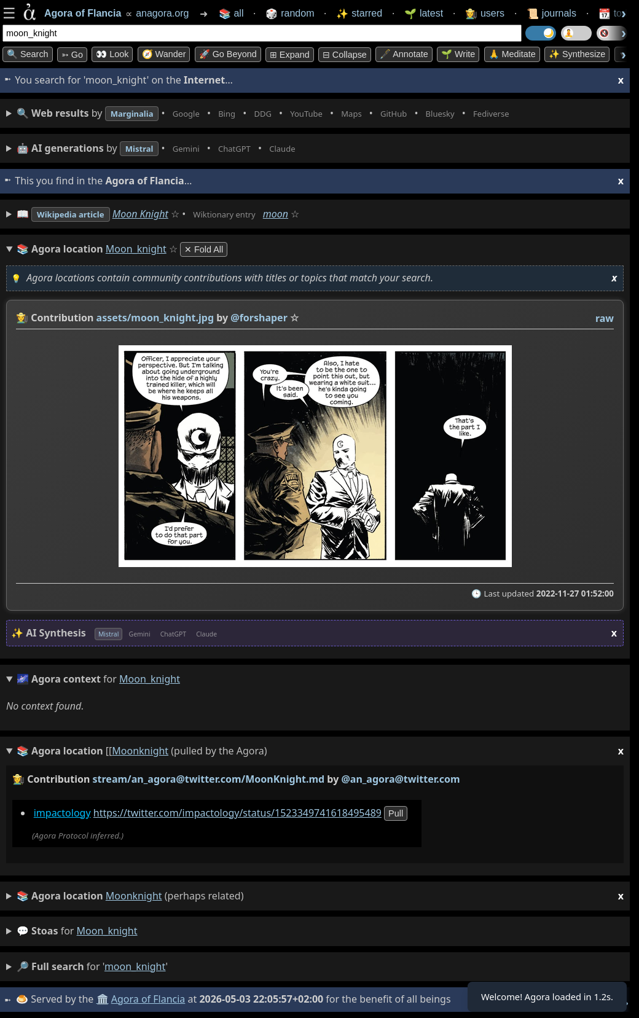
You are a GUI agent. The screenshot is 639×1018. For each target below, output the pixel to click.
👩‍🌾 (22, 317)
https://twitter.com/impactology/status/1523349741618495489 (237, 813)
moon (305, 214)
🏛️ (104, 999)
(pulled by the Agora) (320, 751)
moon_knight (107, 931)
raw (604, 318)
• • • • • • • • (294, 113)
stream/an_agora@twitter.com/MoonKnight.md (209, 779)
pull (395, 813)
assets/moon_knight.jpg (155, 317)
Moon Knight (156, 214)
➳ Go (72, 55)
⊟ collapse (345, 55)
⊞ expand (290, 55)
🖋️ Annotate (404, 54)
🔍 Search (28, 54)
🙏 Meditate (512, 54)
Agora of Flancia (150, 999)
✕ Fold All (203, 249)
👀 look (112, 54)
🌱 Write (458, 54)
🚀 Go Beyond (228, 54)
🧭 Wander (164, 54)
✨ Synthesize (577, 54)
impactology (62, 813)
